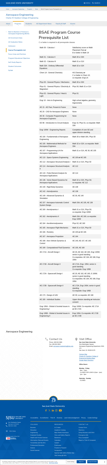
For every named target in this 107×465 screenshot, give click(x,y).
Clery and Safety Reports (62, 435)
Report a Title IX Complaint (87, 440)
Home (7, 9)
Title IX (52, 418)
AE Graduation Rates (15, 42)
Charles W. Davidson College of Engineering (22, 18)
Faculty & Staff (61, 24)
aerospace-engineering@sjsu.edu (63, 346)
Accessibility (34, 418)
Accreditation (44, 418)
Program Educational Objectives (19, 58)
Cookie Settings (92, 418)
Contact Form (83, 427)
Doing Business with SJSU (86, 432)
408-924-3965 (58, 342)
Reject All (81, 461)
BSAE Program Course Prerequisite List (51, 9)
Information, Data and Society (39, 440)
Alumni (72, 24)
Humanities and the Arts (37, 443)
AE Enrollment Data (15, 38)
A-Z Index (57, 427)
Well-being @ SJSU (60, 455)
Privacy (83, 418)
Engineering (34, 432)
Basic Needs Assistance (61, 432)
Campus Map (83, 354)
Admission (11, 46)
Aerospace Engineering (18, 9)
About (8, 24)
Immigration (58, 450)
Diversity (59, 418)
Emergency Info (83, 435)
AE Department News (43, 24)
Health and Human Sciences (39, 438)
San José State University (19, 3)
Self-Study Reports (15, 62)
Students (28, 24)
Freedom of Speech (60, 448)
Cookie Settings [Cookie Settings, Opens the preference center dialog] (70, 461)
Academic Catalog (60, 430)
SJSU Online (12, 431)
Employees (57, 445)
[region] (53, 462)
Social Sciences (34, 450)
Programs (29, 9)
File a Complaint (84, 438)
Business (33, 427)
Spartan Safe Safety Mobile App (64, 453)
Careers (56, 443)
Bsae (36, 9)
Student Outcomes (14, 66)
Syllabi (10, 70)
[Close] (104, 462)
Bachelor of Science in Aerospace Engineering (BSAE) (18, 33)
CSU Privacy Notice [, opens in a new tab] (53, 462)
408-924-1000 (12, 426)
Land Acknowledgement (72, 418)
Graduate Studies (35, 435)
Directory (81, 430)
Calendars (57, 440)
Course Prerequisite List (17, 50)
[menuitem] (8, 23)
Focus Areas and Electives (17, 54)
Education (33, 430)
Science (32, 448)
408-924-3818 (56, 344)
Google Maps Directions (86, 360)
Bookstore (57, 438)
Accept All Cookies (92, 461)
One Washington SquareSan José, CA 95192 (14, 423)
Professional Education (37, 445)
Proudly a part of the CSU (12, 438)
